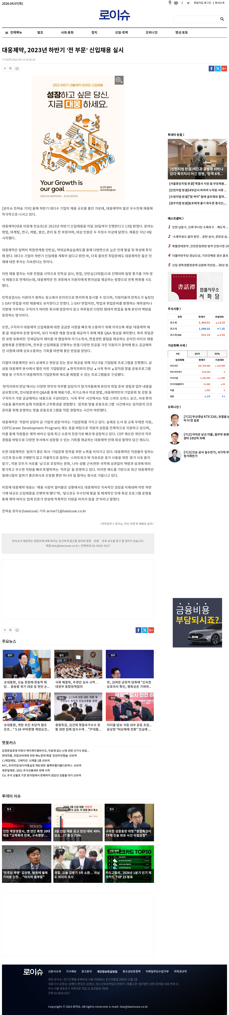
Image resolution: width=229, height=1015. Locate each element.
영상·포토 (181, 33)
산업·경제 (121, 33)
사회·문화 (67, 33)
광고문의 (87, 971)
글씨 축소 (5, 68)
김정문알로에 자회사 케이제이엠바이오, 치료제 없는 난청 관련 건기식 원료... (45, 750)
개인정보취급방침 (107, 971)
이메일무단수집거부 (157, 971)
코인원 (217, 354)
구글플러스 (224, 68)
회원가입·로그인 (203, 3)
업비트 (197, 354)
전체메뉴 (16, 33)
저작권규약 (180, 971)
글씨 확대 (10, 68)
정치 (94, 33)
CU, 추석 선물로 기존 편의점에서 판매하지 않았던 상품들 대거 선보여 (41, 775)
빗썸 (177, 354)
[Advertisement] (41, 589)
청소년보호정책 (132, 971)
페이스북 (211, 68)
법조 (40, 33)
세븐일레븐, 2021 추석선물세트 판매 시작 (26, 770)
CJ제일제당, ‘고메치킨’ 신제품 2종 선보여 (26, 760)
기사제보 (71, 971)
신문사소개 (54, 971)
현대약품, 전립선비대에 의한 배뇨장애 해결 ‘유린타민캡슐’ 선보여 (39, 755)
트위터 (218, 68)
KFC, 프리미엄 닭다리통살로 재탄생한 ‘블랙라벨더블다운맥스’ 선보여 (41, 765)
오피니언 (152, 33)
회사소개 (218, 3)
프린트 (17, 68)
